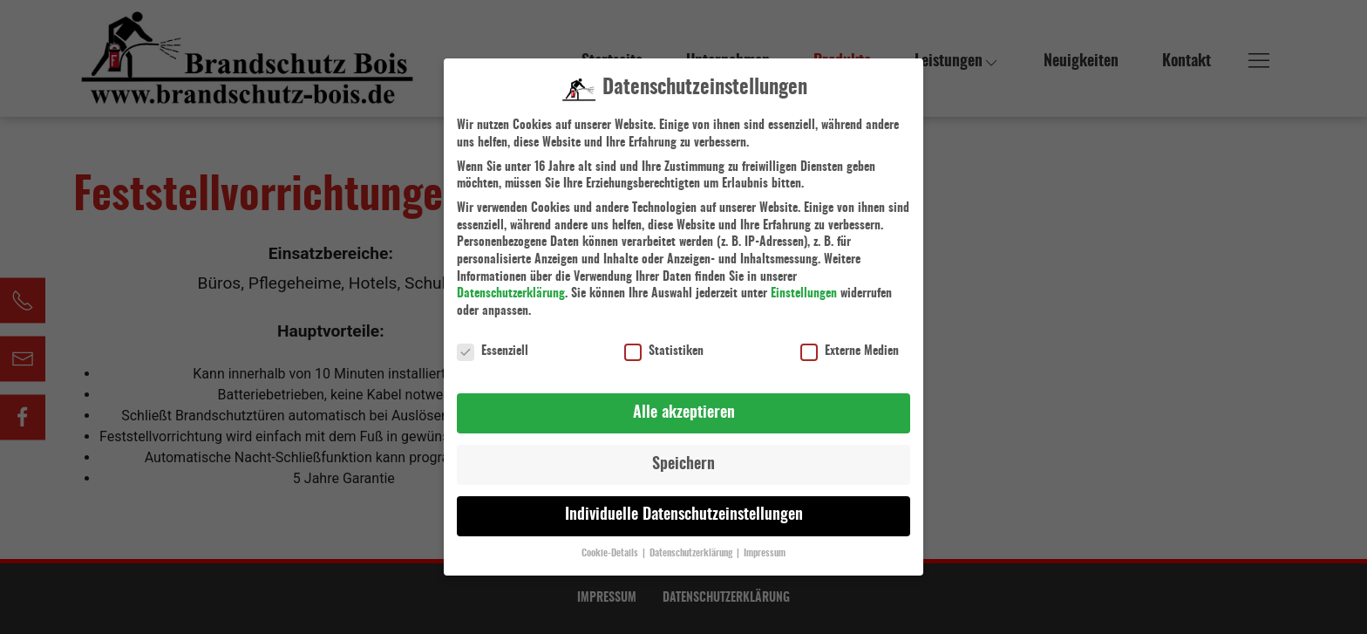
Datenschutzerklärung (511, 285)
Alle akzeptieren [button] (684, 404)
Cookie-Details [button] (611, 546)
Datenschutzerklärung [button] (692, 546)
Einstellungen (804, 285)
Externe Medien (849, 343)
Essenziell (492, 343)
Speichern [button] (683, 456)
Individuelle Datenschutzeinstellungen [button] (684, 507)
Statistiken (664, 343)
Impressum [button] (765, 546)
